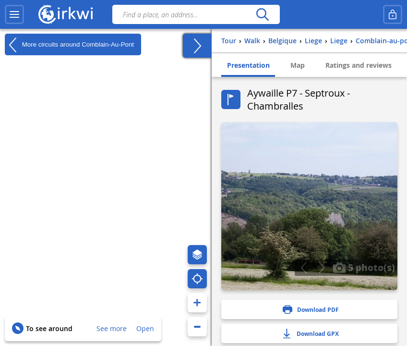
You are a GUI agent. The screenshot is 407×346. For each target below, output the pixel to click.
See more (111, 328)
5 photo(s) (364, 267)
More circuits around (69, 44)
